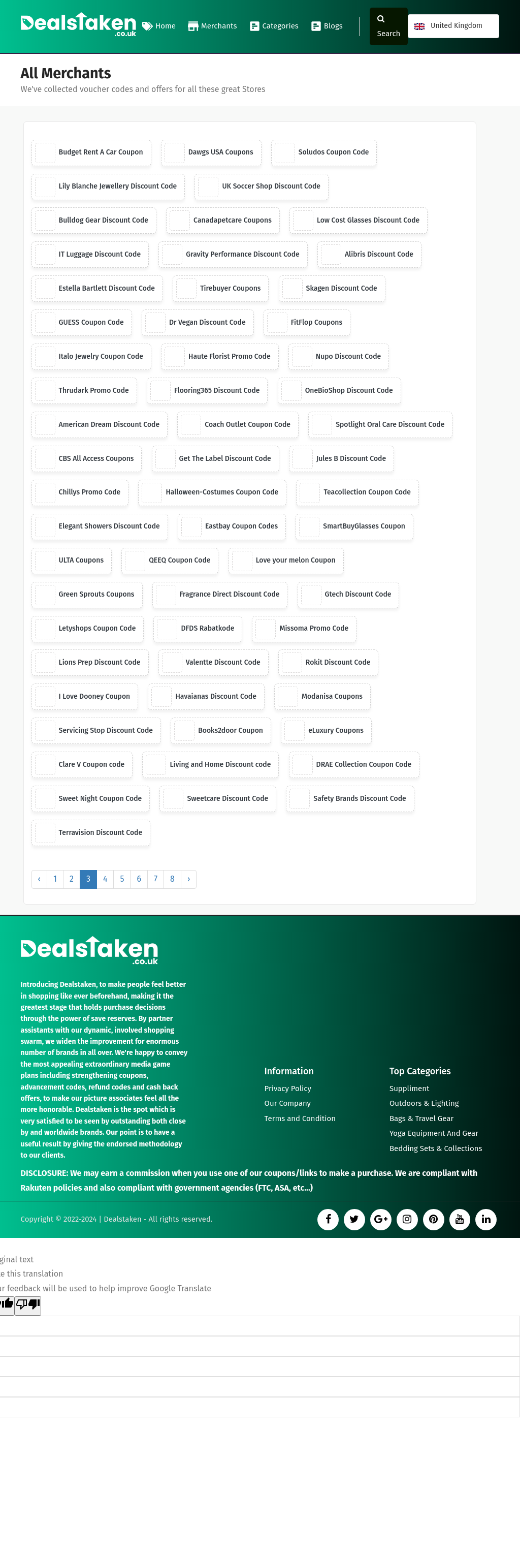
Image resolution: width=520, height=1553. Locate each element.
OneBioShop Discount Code (337, 391)
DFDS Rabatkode (196, 629)
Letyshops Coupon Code (85, 629)
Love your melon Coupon (284, 561)
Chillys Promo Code (78, 493)
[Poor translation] (28, 1307)
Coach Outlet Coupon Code (236, 425)
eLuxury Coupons (324, 732)
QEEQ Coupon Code (168, 561)
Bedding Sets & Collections (435, 1149)
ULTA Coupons (69, 561)
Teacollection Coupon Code (355, 493)
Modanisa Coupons (320, 698)
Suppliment (409, 1088)
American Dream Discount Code (97, 425)
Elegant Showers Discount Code (97, 527)
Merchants (212, 26)
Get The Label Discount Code (213, 459)
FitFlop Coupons (305, 323)
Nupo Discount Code (337, 357)
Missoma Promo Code (302, 629)
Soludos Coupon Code (322, 153)
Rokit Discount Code (326, 664)
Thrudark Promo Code (82, 391)
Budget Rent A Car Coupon (89, 153)
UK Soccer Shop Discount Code (260, 187)
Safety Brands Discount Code (348, 800)
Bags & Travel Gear (421, 1119)
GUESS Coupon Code (79, 323)
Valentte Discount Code (211, 664)
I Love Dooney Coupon (83, 698)
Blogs (327, 26)
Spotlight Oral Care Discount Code (378, 425)
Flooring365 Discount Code (205, 391)
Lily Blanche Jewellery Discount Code (106, 187)
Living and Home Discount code (208, 766)
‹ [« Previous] (39, 880)
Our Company (288, 1103)
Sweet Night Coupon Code (88, 800)
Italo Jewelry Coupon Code (89, 357)
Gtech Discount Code (347, 595)
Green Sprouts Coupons (85, 595)
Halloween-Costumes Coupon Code (210, 493)
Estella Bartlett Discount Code (95, 289)
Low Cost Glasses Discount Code (357, 221)
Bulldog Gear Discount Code (92, 221)
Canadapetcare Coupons (221, 221)
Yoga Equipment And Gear (433, 1134)
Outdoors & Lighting (424, 1103)
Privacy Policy (288, 1088)
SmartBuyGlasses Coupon (353, 527)
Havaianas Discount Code (204, 698)
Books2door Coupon (219, 732)
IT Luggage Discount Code (88, 255)
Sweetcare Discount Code (216, 800)
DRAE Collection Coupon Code (352, 766)
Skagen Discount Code (329, 289)
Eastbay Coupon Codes (229, 527)
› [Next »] (188, 880)
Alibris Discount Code (367, 255)
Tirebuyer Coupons (219, 289)
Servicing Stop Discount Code (94, 732)
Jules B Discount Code (340, 459)
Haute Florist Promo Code (218, 357)
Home (159, 26)
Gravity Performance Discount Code (231, 255)
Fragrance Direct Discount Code (218, 595)
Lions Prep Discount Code (88, 664)
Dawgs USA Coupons (209, 153)
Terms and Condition (300, 1119)
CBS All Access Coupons (84, 459)
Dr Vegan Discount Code (195, 323)
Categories (274, 26)
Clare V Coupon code (80, 766)
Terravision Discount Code (89, 834)
